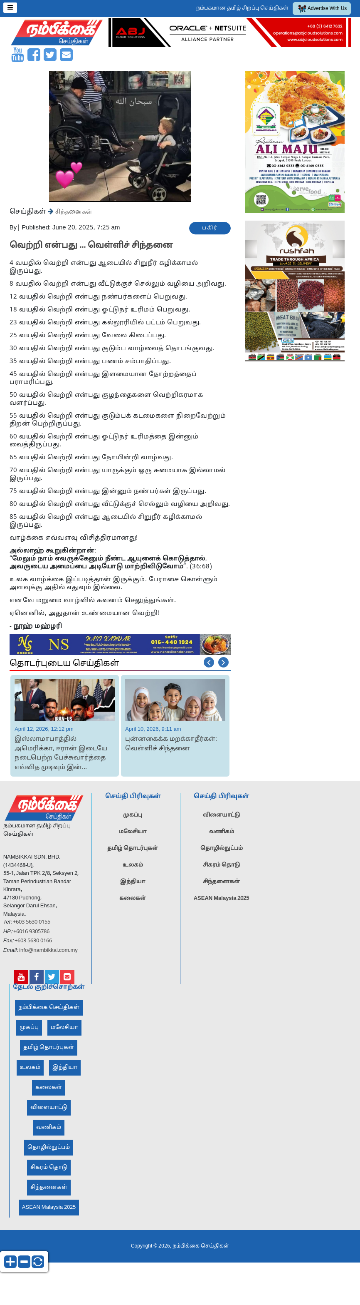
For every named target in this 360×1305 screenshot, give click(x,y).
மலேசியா (132, 835)
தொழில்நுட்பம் (221, 852)
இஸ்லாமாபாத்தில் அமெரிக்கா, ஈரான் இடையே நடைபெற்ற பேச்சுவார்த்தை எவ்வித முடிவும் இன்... (61, 753)
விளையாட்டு (221, 819)
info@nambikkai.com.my (48, 954)
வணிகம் (221, 835)
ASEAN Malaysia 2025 (221, 902)
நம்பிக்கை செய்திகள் (48, 1011)
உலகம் (133, 869)
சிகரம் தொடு (221, 869)
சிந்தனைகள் (73, 211)
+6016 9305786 (30, 935)
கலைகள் (132, 902)
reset (38, 1261)
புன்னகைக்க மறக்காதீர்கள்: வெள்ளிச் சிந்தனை (171, 744)
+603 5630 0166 (33, 944)
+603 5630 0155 (31, 926)
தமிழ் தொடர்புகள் (132, 852)
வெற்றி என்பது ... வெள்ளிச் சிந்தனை (91, 246)
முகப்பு (132, 819)
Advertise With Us (322, 9)
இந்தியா (132, 885)
